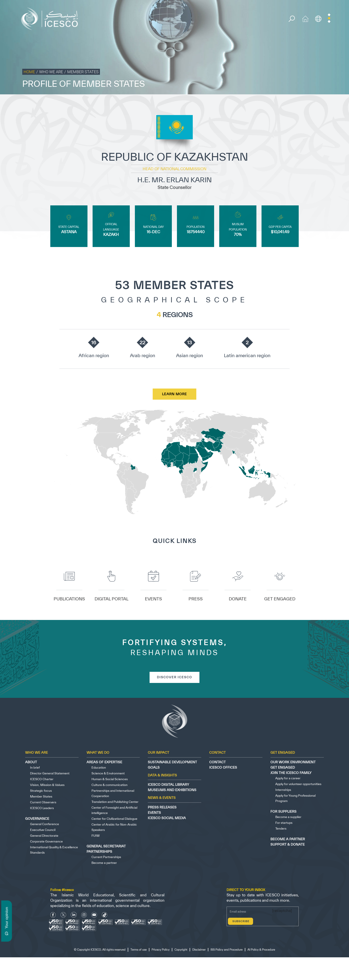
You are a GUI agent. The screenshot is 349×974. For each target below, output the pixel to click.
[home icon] (306, 18)
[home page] (52, 18)
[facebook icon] (53, 916)
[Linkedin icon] (74, 916)
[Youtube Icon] (94, 916)
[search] (293, 19)
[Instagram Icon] (84, 916)
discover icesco (174, 678)
